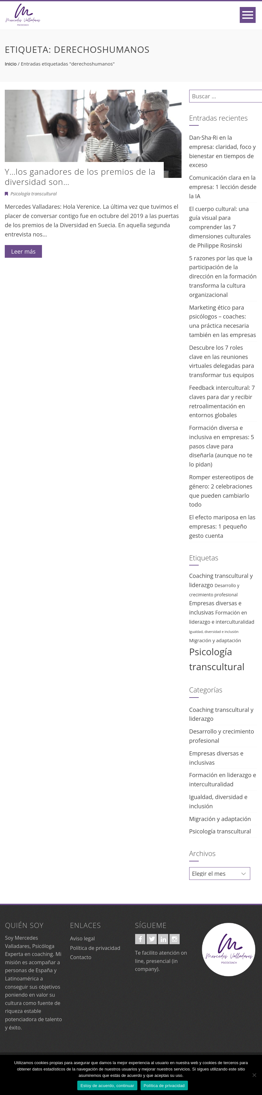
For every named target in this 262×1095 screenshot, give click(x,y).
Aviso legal (82, 938)
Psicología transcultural (33, 194)
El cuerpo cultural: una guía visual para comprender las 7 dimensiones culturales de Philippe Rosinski (220, 227)
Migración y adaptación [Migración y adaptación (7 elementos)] (215, 640)
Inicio (11, 63)
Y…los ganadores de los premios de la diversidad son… (80, 176)
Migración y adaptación (220, 819)
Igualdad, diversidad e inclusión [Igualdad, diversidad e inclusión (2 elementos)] (214, 631)
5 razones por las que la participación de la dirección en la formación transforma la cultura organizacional (223, 276)
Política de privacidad (95, 947)
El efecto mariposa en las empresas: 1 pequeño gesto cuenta (222, 526)
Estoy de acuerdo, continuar (107, 1085)
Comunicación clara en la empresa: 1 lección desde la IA (223, 187)
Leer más (23, 251)
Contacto (80, 957)
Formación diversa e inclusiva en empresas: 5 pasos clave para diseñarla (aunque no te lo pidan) (221, 446)
